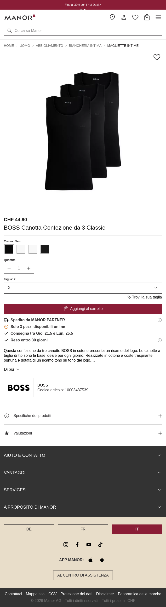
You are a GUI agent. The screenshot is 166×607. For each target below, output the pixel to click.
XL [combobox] (83, 288)
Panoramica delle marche (139, 594)
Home (9, 46)
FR (83, 529)
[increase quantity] (29, 268)
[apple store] (90, 560)
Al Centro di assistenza (83, 575)
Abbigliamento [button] (49, 46)
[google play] (102, 560)
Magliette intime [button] (123, 46)
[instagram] (66, 544)
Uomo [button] (25, 46)
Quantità (10, 260)
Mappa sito (35, 594)
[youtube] (89, 544)
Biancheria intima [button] (85, 46)
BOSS (42, 385)
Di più (12, 369)
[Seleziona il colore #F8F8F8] (21, 249)
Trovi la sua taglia (144, 297)
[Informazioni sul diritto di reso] (159, 340)
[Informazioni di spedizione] (159, 320)
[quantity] (19, 268)
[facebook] (77, 544)
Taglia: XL (10, 279)
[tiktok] (100, 544)
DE (29, 529)
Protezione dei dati (76, 594)
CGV (52, 594)
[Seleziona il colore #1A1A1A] (44, 249)
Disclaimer (105, 594)
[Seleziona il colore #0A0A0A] (9, 249)
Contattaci (13, 594)
